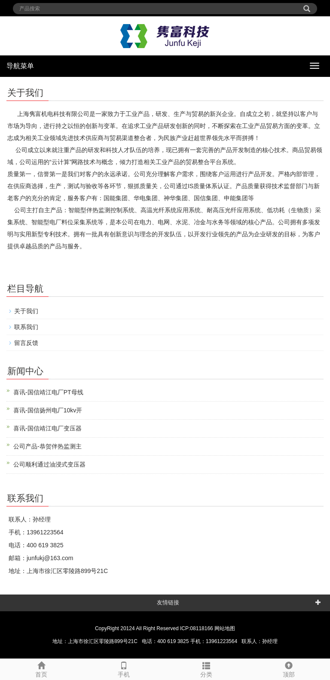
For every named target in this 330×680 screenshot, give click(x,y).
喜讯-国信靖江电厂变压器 (47, 428)
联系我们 (26, 326)
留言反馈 (26, 342)
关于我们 (26, 311)
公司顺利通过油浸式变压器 (49, 464)
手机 (123, 668)
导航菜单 (20, 66)
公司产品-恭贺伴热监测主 (47, 446)
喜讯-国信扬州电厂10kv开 (47, 410)
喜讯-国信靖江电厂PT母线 (48, 392)
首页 (41, 668)
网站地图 (224, 628)
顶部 (289, 668)
